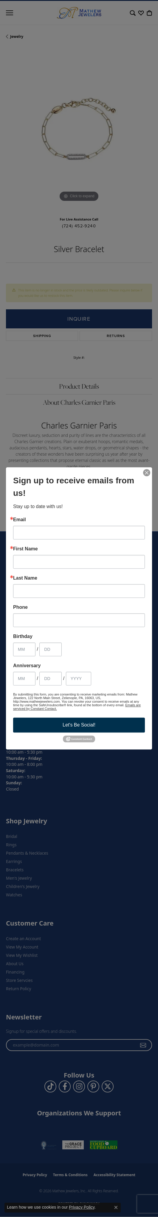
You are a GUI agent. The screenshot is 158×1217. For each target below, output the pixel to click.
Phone (20, 607)
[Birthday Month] (24, 649)
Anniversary (27, 665)
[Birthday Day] (50, 649)
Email (19, 519)
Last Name (25, 578)
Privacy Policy (82, 1207)
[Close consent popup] (116, 1207)
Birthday (22, 636)
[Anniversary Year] (78, 678)
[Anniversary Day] (50, 678)
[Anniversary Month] (24, 678)
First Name (25, 549)
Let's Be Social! (79, 724)
